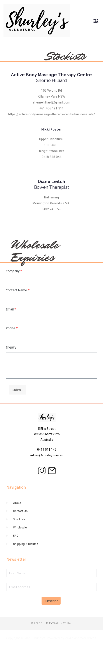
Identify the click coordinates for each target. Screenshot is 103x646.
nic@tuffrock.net (51, 151)
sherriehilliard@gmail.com (51, 102)
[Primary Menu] (96, 21)
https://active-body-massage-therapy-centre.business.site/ (51, 114)
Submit (17, 389)
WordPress (88, 638)
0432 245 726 (51, 209)
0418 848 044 (51, 157)
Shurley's (39, 638)
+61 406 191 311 (51, 108)
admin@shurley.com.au (46, 455)
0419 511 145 (46, 449)
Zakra (69, 638)
